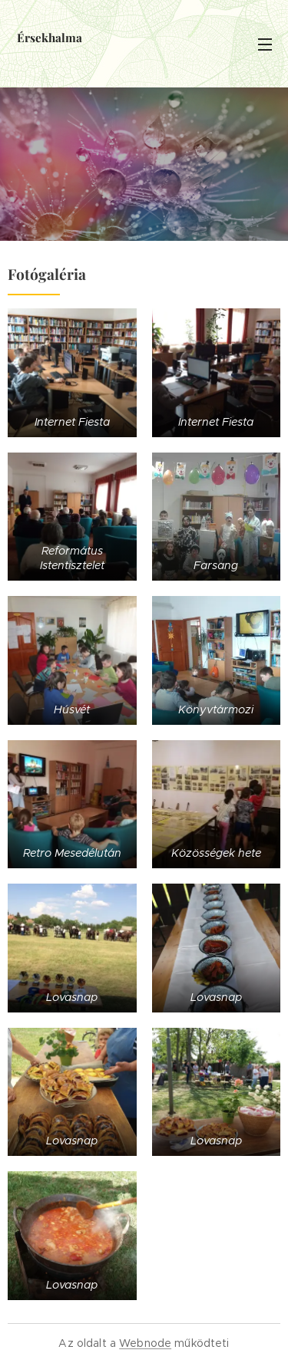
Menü (265, 44)
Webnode (145, 1343)
